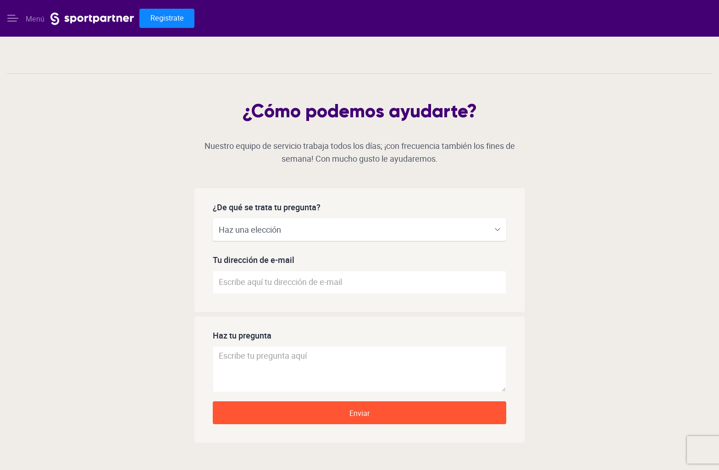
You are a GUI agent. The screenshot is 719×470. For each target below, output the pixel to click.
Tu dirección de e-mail (253, 260)
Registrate (167, 18)
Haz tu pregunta (242, 336)
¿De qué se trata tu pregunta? (267, 207)
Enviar (359, 413)
